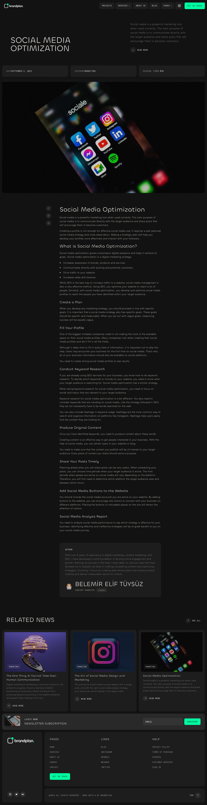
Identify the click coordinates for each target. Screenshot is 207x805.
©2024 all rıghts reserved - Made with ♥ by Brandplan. (81, 795)
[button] (124, 6)
